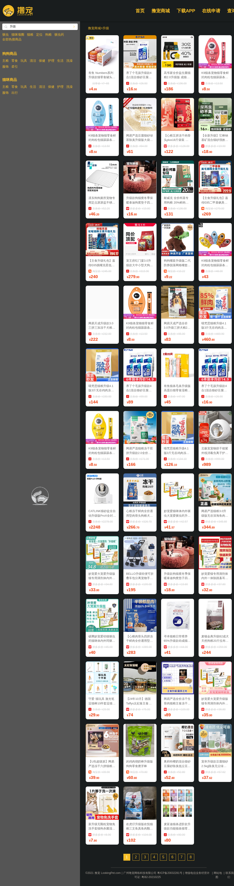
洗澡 (69, 60)
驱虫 (5, 34)
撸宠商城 (161, 10)
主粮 (5, 60)
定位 (39, 34)
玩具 (24, 60)
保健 (42, 60)
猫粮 (30, 34)
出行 (14, 92)
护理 (51, 60)
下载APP (186, 10)
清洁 (33, 60)
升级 (106, 28)
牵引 (14, 66)
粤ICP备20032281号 (169, 873)
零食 (14, 60)
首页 (140, 10)
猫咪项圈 (17, 34)
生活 (60, 60)
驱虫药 (59, 34)
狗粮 (48, 34)
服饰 (5, 66)
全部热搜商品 (11, 39)
